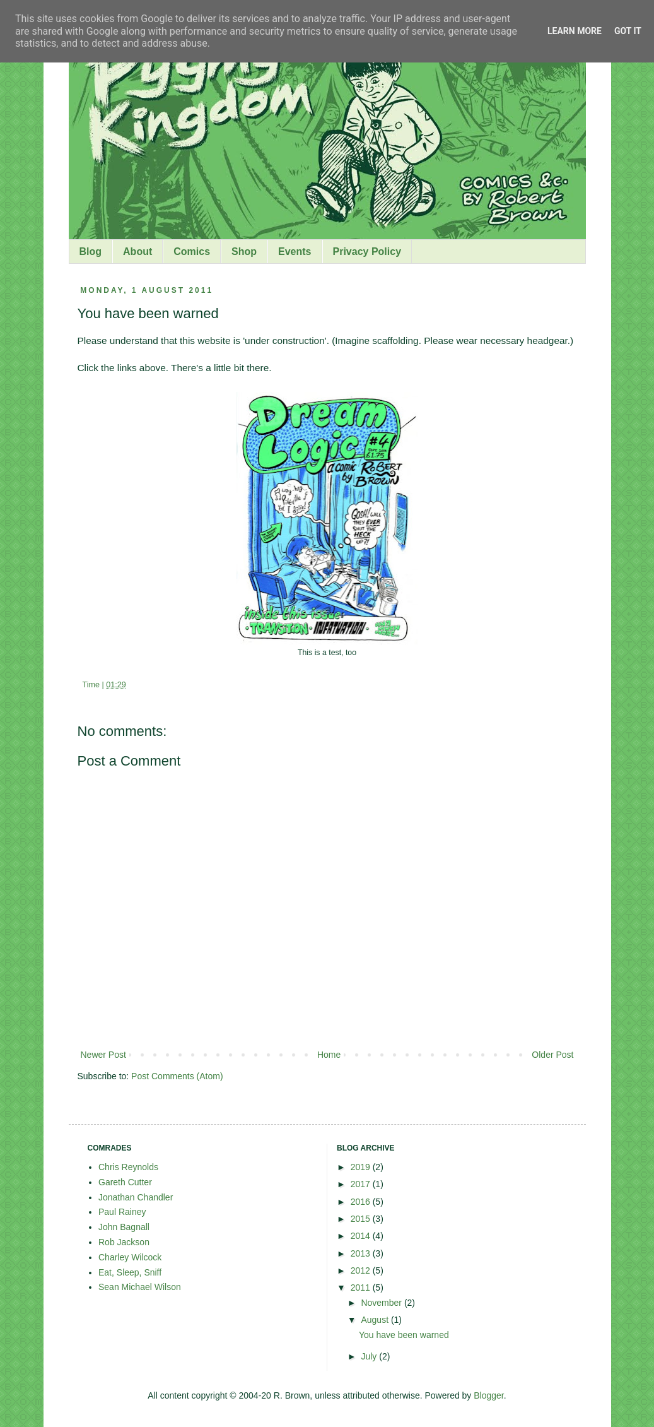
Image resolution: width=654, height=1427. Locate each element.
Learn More (574, 31)
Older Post (552, 1055)
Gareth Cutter (125, 1182)
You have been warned (404, 1335)
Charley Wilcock (129, 1257)
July (370, 1356)
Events (294, 251)
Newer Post (103, 1055)
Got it (627, 31)
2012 (362, 1270)
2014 (362, 1236)
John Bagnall (123, 1227)
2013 (362, 1253)
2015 (362, 1219)
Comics (191, 251)
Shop (244, 251)
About (137, 251)
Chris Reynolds (128, 1167)
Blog (90, 251)
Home (329, 1055)
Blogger (488, 1395)
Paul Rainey (122, 1212)
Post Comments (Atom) (177, 1076)
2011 (362, 1287)
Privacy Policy (367, 251)
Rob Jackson (123, 1242)
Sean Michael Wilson (139, 1287)
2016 (362, 1202)
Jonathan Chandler (135, 1197)
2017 (362, 1184)
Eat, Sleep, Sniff (129, 1272)
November (382, 1303)
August (375, 1320)
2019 (362, 1167)
